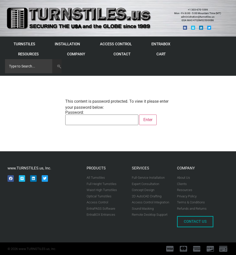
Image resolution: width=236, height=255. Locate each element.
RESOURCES (29, 54)
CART (162, 54)
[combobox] (28, 66)
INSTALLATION (69, 44)
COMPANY (77, 54)
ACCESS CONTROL (117, 44)
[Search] (57, 66)
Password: (101, 118)
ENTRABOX (162, 44)
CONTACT (122, 54)
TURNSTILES (26, 44)
